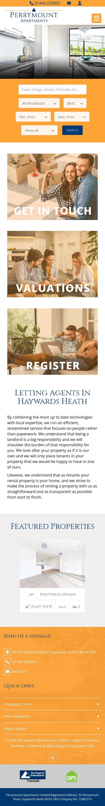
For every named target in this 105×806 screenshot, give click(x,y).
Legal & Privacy (85, 740)
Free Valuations (17, 716)
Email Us (19, 671)
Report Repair (15, 728)
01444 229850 (45, 3)
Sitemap (17, 745)
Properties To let (18, 704)
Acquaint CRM (83, 745)
